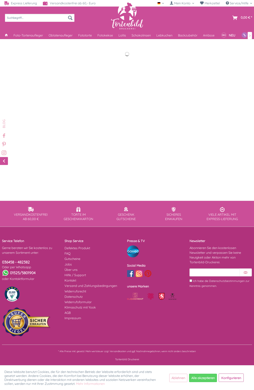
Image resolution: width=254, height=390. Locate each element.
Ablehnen (178, 378)
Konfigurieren (231, 378)
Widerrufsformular (78, 302)
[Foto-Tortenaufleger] (28, 35)
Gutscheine (72, 259)
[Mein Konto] (182, 3)
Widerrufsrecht (75, 291)
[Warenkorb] (241, 18)
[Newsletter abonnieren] (245, 272)
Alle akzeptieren (203, 378)
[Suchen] (70, 18)
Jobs (68, 264)
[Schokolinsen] (141, 35)
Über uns (71, 270)
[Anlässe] (208, 35)
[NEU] (228, 35)
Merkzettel (210, 3)
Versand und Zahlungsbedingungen (90, 286)
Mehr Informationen (90, 384)
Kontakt (70, 280)
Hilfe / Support (75, 275)
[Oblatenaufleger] (60, 35)
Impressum (72, 318)
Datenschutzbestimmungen (227, 281)
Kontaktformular (22, 279)
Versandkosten (118, 351)
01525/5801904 (23, 272)
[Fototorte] (85, 35)
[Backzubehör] (187, 35)
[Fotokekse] (105, 35)
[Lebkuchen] (164, 35)
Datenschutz (73, 297)
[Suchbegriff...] (39, 18)
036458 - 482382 (16, 262)
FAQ (67, 253)
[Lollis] (122, 35)
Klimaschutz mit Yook (80, 307)
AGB (67, 313)
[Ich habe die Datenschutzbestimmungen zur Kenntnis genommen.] (191, 280)
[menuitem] (182, 3)
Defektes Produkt (77, 248)
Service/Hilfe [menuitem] (237, 3)
